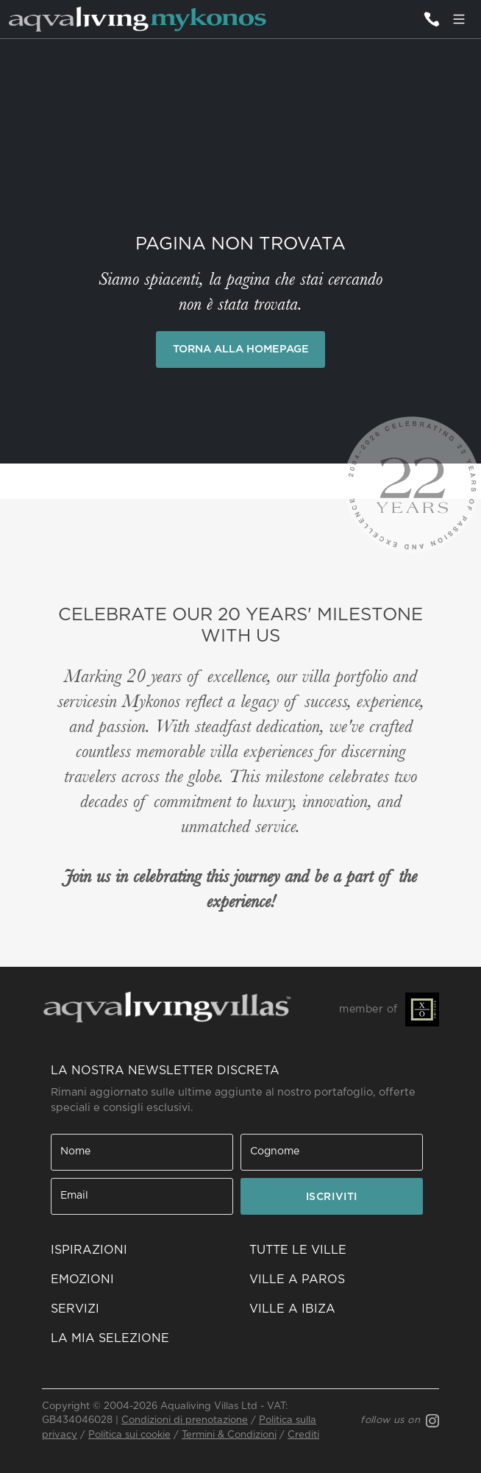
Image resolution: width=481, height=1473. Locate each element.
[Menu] (459, 19)
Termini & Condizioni (229, 1435)
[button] (141, 1338)
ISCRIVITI (331, 1197)
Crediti (303, 1435)
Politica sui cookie (129, 1435)
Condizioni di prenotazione (184, 1420)
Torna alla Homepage (241, 349)
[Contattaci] (431, 19)
